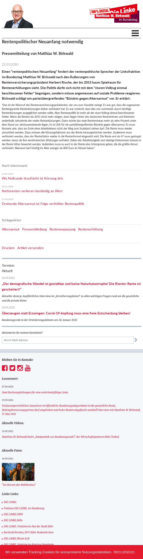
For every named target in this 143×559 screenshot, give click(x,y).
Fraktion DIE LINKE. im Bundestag (24, 508)
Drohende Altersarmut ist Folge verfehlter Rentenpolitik (43, 204)
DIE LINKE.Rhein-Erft (17, 538)
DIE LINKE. (10, 502)
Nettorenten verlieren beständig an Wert (32, 191)
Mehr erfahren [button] (124, 552)
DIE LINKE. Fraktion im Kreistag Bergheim (29, 544)
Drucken (8, 248)
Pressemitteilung (34, 229)
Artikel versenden (30, 248)
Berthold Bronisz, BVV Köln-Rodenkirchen (28, 532)
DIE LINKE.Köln (13, 520)
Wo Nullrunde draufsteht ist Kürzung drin (32, 178)
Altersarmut (10, 229)
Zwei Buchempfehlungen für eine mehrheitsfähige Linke (35, 392)
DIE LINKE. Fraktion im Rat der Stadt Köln (28, 526)
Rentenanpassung (62, 229)
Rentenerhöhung (90, 229)
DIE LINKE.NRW (13, 514)
